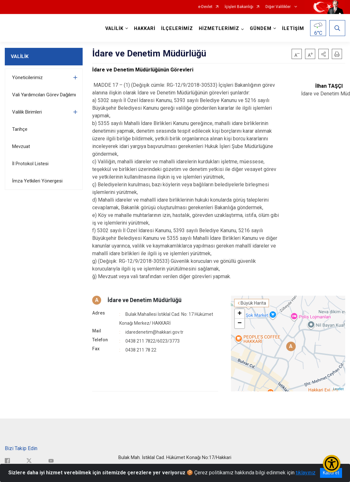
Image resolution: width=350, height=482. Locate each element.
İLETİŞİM (293, 28)
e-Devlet (205, 7)
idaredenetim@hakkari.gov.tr (154, 332)
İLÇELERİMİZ (177, 28)
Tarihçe (19, 129)
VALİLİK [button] (114, 28)
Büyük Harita (253, 303)
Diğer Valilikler (278, 7)
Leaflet (338, 389)
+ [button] (240, 314)
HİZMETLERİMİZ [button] (219, 28)
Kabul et (331, 472)
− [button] (240, 323)
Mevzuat (21, 146)
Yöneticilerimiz (27, 77)
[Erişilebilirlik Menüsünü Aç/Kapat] (331, 463)
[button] (323, 54)
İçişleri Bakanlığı (239, 7)
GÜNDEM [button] (261, 28)
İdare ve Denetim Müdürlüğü (145, 300)
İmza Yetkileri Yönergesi (37, 181)
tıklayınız (306, 473)
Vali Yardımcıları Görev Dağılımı (44, 95)
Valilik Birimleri (27, 112)
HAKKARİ (144, 28)
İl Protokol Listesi (30, 164)
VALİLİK (19, 56)
